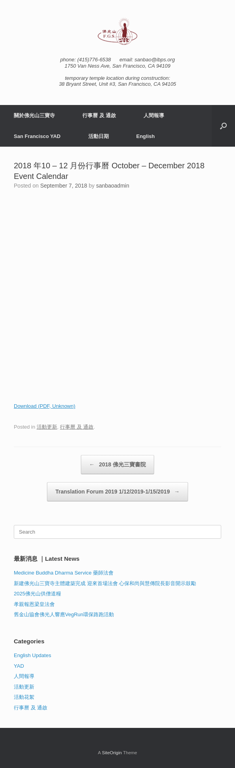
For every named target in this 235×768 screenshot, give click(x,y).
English (145, 136)
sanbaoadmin (112, 185)
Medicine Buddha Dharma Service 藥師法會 (64, 573)
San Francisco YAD (37, 136)
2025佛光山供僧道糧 (37, 594)
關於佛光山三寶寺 (34, 115)
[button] (223, 126)
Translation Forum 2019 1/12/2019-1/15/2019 (117, 492)
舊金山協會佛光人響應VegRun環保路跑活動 (64, 614)
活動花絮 (24, 697)
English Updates (32, 655)
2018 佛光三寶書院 (117, 464)
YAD (19, 666)
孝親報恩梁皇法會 (34, 604)
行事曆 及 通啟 (99, 115)
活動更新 (47, 427)
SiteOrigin (112, 752)
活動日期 (98, 136)
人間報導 (154, 115)
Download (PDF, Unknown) (44, 406)
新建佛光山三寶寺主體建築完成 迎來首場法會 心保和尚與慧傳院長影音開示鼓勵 (105, 583)
